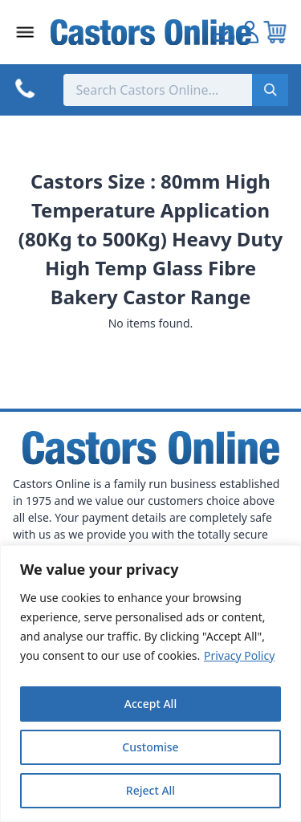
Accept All (150, 703)
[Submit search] (270, 90)
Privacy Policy (239, 655)
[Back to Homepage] (151, 32)
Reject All (150, 790)
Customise (150, 747)
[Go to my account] (224, 32)
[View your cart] (275, 32)
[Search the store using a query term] (158, 90)
